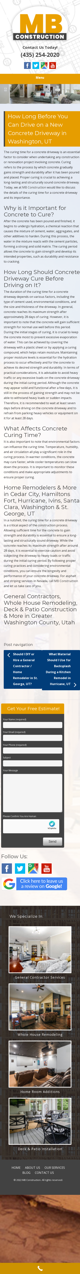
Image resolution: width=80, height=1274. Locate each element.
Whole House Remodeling (40, 1034)
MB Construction (34, 187)
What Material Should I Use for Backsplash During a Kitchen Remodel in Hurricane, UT (61, 670)
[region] (40, 94)
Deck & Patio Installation (40, 1149)
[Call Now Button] (40, 1268)
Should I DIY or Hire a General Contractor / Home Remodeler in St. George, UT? (22, 668)
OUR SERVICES (55, 1168)
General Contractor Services (40, 977)
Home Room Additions (40, 1091)
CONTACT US (44, 1173)
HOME (16, 1168)
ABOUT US (32, 1168)
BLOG (26, 1173)
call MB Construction (63, 581)
